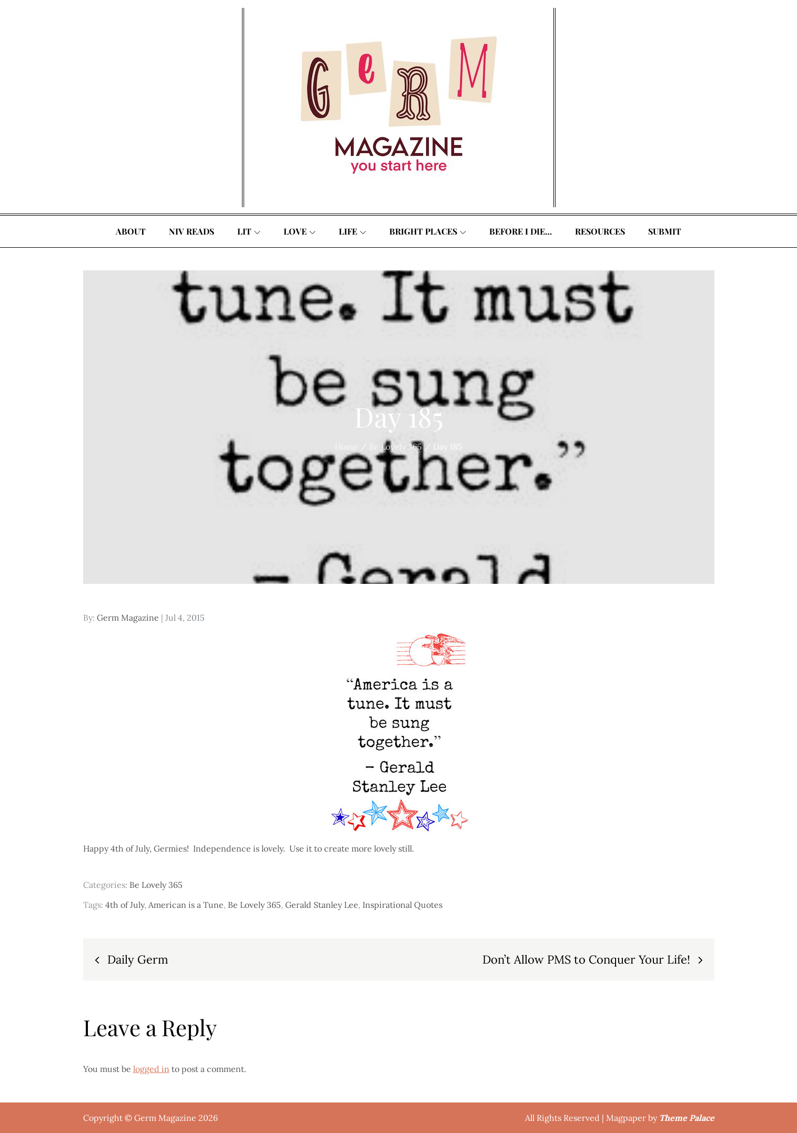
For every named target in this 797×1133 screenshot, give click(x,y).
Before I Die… (520, 231)
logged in (151, 1069)
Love (300, 231)
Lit (248, 231)
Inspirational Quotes (402, 904)
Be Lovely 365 (156, 884)
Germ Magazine (128, 617)
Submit (664, 231)
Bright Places (427, 231)
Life (352, 231)
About (131, 231)
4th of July (124, 904)
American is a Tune (186, 904)
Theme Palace (686, 1117)
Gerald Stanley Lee (321, 904)
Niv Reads (191, 231)
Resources (600, 231)
